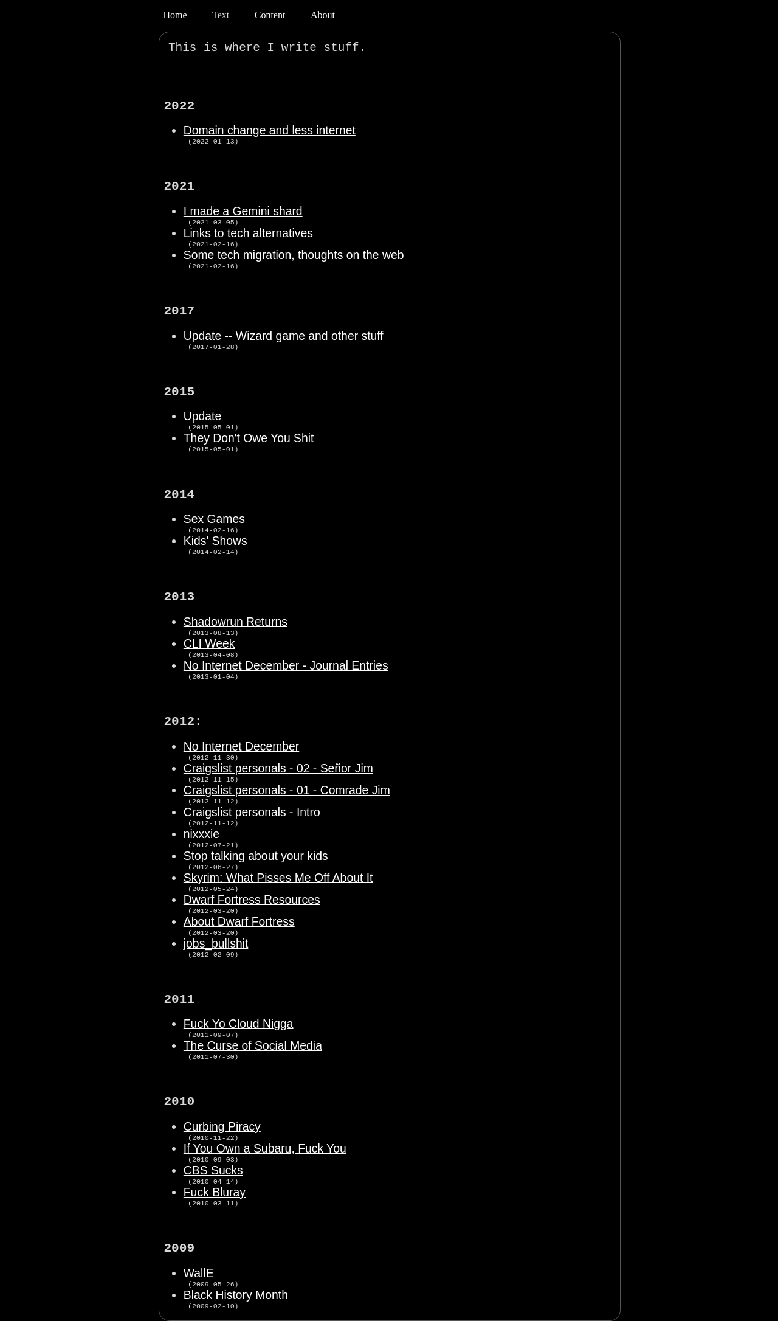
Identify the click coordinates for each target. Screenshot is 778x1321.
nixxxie (201, 834)
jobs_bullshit (216, 943)
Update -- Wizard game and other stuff (284, 335)
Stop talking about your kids (256, 855)
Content (270, 15)
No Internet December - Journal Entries (286, 665)
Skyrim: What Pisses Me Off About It (278, 877)
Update (202, 416)
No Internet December (241, 746)
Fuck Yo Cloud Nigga (239, 1023)
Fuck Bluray (215, 1192)
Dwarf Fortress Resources (252, 899)
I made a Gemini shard (243, 211)
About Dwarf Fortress (239, 921)
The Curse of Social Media (253, 1045)
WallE (199, 1273)
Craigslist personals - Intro (252, 812)
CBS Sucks (213, 1170)
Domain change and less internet (270, 130)
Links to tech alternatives (248, 233)
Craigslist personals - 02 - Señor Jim (278, 768)
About (323, 15)
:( (380, 48)
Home (175, 15)
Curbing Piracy (222, 1126)
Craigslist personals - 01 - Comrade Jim (287, 790)
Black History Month (236, 1295)
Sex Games (214, 518)
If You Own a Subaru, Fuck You (265, 1148)
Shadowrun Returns (235, 621)
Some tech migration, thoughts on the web (294, 255)
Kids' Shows (215, 540)
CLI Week (209, 643)
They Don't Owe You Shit (249, 438)
